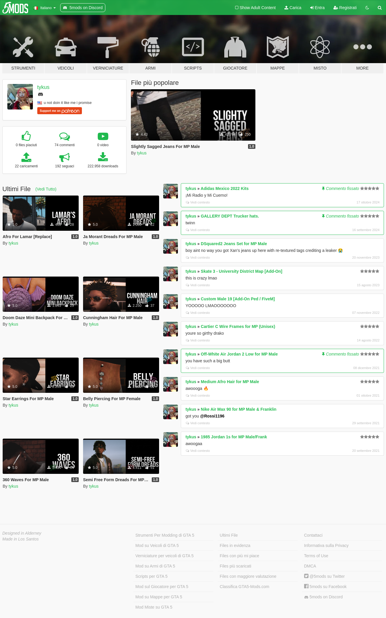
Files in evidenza (235, 545)
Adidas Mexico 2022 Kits (225, 188)
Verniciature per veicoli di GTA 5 (164, 555)
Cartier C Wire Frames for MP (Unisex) (238, 326)
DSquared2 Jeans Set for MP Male (234, 243)
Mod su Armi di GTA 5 (155, 566)
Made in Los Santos (20, 539)
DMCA (310, 566)
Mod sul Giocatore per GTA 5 (161, 586)
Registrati (345, 7)
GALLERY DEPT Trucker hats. (230, 216)
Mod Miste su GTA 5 (153, 607)
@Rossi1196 (212, 416)
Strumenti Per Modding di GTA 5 (164, 535)
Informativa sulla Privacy (326, 545)
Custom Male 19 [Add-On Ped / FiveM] (238, 299)
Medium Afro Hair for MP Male (230, 381)
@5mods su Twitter (324, 576)
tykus (43, 87)
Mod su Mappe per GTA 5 (158, 597)
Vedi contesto (198, 202)
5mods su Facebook (325, 586)
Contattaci (313, 535)
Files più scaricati (235, 566)
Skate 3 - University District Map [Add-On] (241, 271)
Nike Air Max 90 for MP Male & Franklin (239, 409)
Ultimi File (229, 535)
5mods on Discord (323, 597)
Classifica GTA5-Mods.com (244, 586)
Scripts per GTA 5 (151, 576)
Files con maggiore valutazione (248, 576)
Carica (292, 7)
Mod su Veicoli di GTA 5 (157, 545)
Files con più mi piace (239, 555)
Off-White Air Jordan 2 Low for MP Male (239, 354)
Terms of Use (316, 555)
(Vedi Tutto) (46, 189)
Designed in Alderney (21, 533)
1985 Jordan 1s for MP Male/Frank (234, 437)
